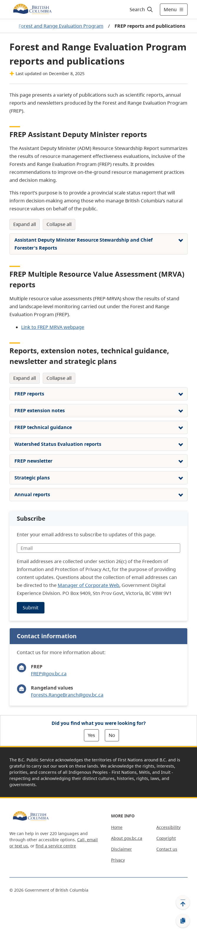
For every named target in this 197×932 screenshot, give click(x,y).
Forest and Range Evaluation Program (61, 26)
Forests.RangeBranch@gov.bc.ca (67, 695)
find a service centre (56, 846)
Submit (31, 607)
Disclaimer (121, 849)
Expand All (24, 224)
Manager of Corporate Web (88, 585)
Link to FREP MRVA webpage (52, 327)
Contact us (166, 849)
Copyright (166, 838)
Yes (91, 735)
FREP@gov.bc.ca (49, 673)
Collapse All (59, 224)
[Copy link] (183, 921)
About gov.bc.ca (126, 838)
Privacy (118, 860)
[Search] (140, 9)
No (112, 735)
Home (116, 827)
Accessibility (168, 827)
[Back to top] (183, 902)
